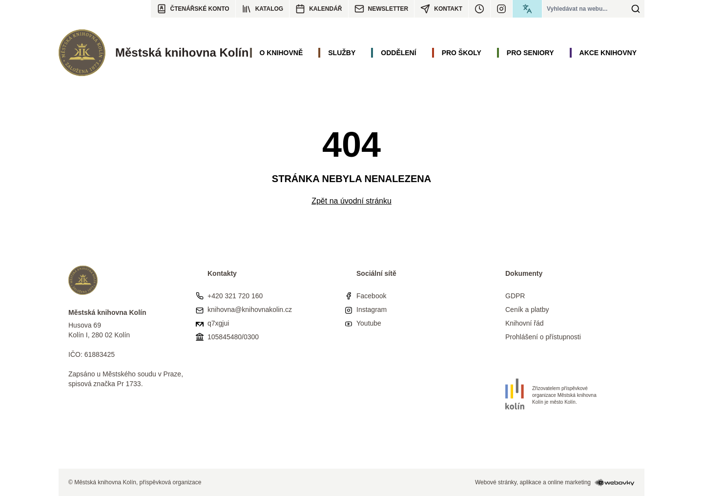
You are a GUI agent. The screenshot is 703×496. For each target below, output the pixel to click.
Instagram (371, 309)
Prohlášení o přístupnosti (543, 337)
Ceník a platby (527, 309)
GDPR (515, 296)
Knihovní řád (524, 323)
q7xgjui (218, 323)
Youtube (368, 323)
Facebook (371, 296)
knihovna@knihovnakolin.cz (249, 309)
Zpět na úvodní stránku (351, 201)
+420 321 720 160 (235, 296)
